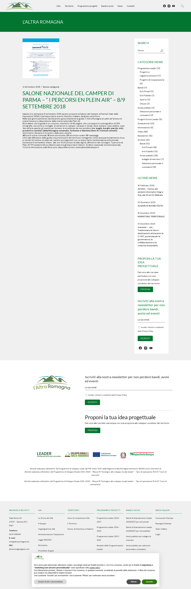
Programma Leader (147, 68)
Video (140, 131)
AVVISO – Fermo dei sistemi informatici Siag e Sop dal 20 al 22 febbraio (150, 192)
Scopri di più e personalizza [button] (50, 582)
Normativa (42, 545)
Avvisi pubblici (144, 107)
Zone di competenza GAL (79, 518)
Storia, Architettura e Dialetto (81, 529)
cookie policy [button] (95, 568)
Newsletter (143, 135)
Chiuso (143, 103)
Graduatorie (144, 123)
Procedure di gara (46, 551)
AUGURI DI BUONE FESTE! (150, 205)
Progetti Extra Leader (148, 119)
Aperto (143, 99)
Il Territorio (72, 523)
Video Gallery (161, 529)
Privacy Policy (147, 331)
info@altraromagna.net (19, 541)
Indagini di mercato (151, 159)
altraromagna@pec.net (19, 549)
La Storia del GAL (45, 518)
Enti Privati (145, 91)
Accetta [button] (149, 582)
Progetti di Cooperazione (152, 79)
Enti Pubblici (145, 95)
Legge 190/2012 (44, 540)
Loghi (157, 534)
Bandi (140, 87)
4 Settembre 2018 (31, 86)
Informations (144, 127)
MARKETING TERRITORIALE (151, 216)
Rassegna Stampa (163, 523)
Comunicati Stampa (164, 518)
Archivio (142, 140)
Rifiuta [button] (134, 582)
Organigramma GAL (46, 529)
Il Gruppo (42, 523)
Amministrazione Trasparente (51, 534)
